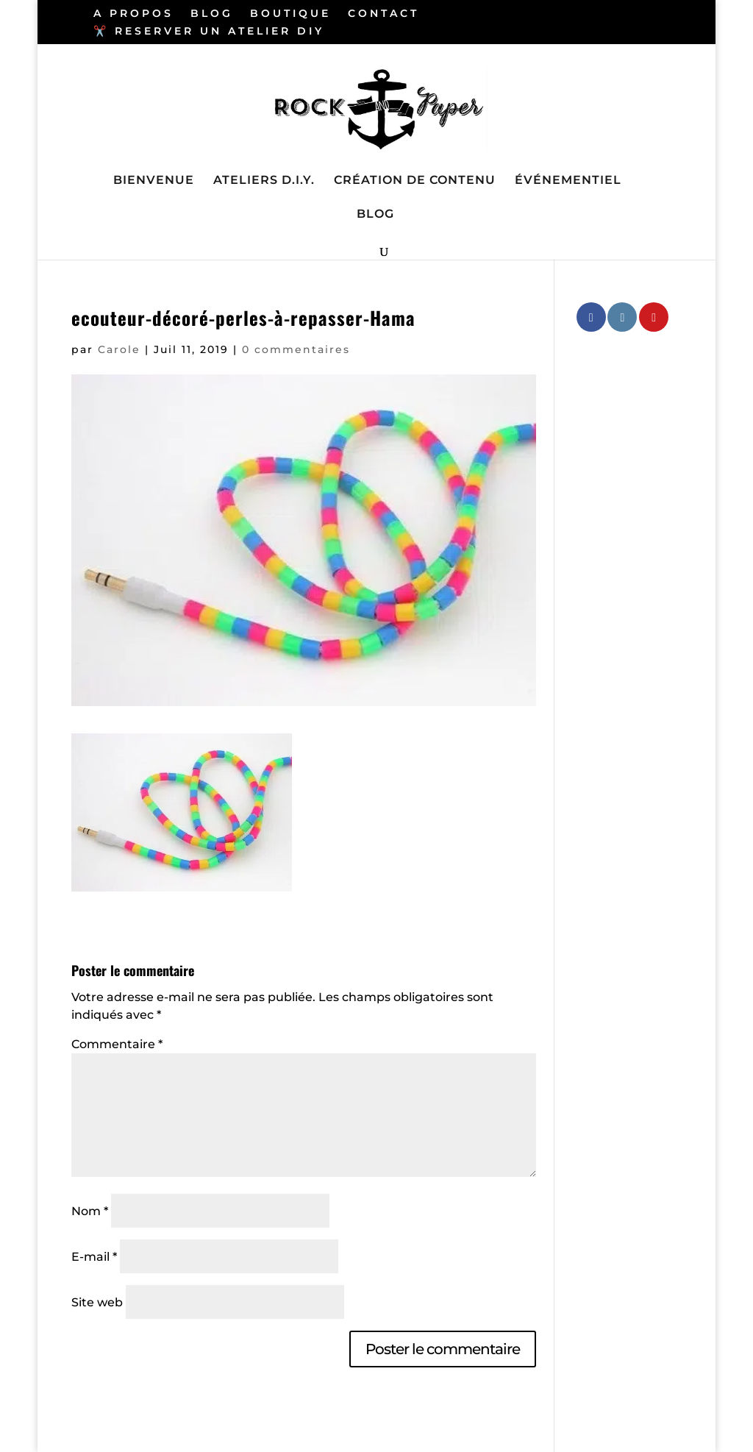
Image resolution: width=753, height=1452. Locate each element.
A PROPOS (133, 14)
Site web (97, 1302)
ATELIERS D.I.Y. (264, 181)
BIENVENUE (153, 181)
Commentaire (117, 1044)
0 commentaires (296, 349)
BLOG (211, 14)
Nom (89, 1211)
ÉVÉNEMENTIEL (568, 181)
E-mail (94, 1257)
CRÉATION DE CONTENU (415, 181)
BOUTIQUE (290, 14)
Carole (119, 349)
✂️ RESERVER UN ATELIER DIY (208, 32)
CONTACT (383, 14)
